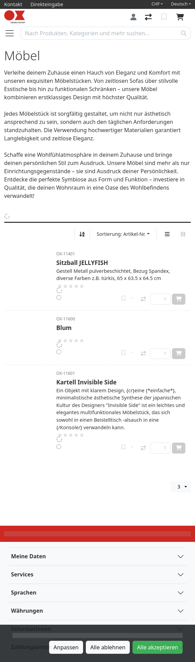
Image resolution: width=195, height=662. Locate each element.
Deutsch (179, 4)
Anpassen (66, 647)
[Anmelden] (133, 17)
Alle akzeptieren (157, 647)
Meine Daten (28, 556)
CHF (155, 4)
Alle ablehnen (107, 647)
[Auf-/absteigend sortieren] (82, 234)
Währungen (27, 610)
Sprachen (23, 592)
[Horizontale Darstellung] (183, 234)
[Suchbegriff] (99, 33)
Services (22, 574)
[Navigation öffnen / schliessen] (12, 33)
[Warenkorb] (181, 17)
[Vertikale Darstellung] (167, 234)
